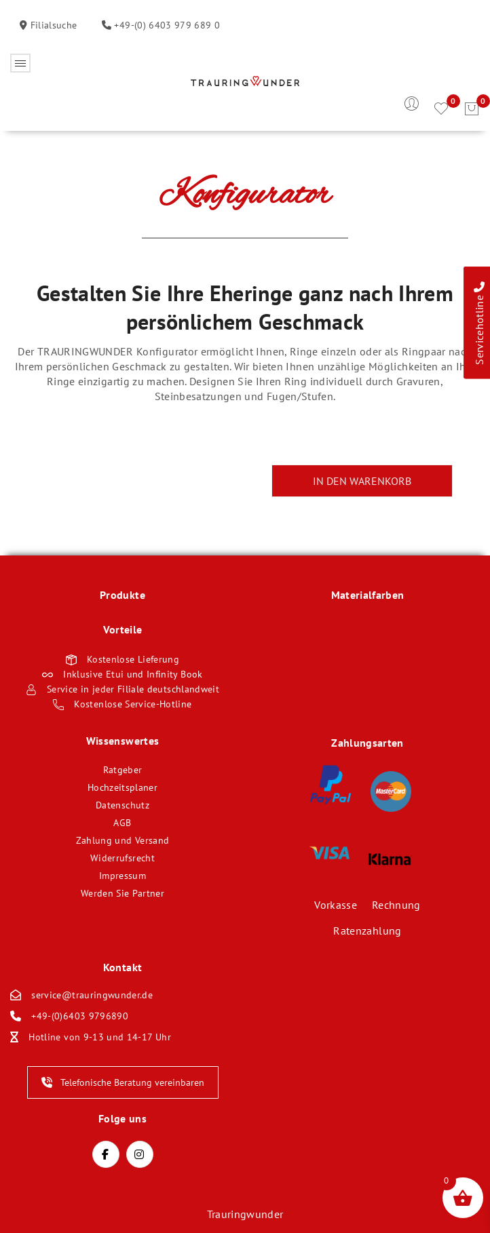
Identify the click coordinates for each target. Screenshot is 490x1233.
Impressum (122, 875)
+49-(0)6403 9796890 (79, 1016)
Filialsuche (52, 25)
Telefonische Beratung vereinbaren (122, 1082)
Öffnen (20, 63)
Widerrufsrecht (122, 858)
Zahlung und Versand (123, 840)
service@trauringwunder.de (92, 995)
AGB (122, 823)
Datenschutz (122, 805)
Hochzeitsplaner (122, 787)
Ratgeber (123, 770)
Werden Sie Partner (122, 893)
